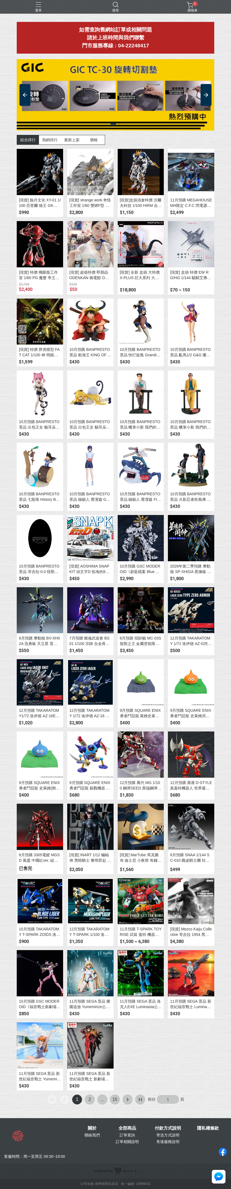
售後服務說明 (167, 1142)
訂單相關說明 (127, 1142)
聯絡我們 (92, 1135)
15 (114, 1099)
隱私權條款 (208, 1128)
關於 (92, 1128)
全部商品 (127, 1128)
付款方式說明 (168, 1128)
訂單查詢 (127, 1135)
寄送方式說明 (167, 1135)
